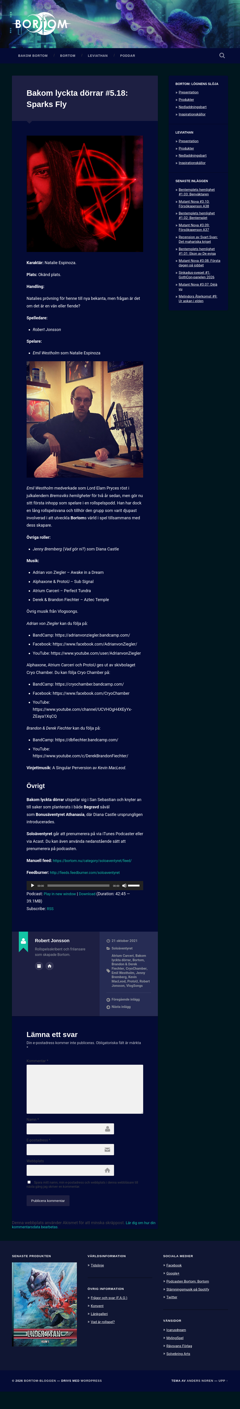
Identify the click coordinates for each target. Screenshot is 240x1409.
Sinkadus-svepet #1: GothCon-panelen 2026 (197, 278)
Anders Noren (200, 1398)
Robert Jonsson (124, 988)
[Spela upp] (32, 888)
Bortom (67, 59)
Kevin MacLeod (125, 982)
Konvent (98, 1324)
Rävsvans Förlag (180, 1363)
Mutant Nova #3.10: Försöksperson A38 (194, 207)
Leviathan (98, 59)
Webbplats (35, 1179)
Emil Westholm (123, 976)
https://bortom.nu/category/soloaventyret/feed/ (97, 864)
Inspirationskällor (192, 118)
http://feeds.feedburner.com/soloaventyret (89, 875)
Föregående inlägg (126, 1007)
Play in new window (62, 897)
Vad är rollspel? (104, 1340)
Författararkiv (39, 969)
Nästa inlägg (121, 1014)
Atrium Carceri (123, 959)
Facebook (174, 1284)
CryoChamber (136, 972)
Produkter (186, 103)
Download (92, 897)
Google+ (173, 1291)
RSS (50, 912)
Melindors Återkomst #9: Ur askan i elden (198, 302)
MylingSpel (175, 1355)
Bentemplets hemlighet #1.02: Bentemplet (197, 219)
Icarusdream (177, 1348)
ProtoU (133, 984)
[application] (85, 888)
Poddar (127, 59)
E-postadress (38, 1157)
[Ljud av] (124, 888)
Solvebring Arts (179, 1371)
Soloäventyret (123, 951)
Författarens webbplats (49, 969)
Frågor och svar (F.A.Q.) (111, 1316)
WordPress (91, 1398)
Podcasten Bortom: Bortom (190, 1299)
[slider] (78, 889)
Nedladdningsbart (193, 110)
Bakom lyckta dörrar (130, 961)
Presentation (188, 96)
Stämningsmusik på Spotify (190, 1307)
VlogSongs (120, 992)
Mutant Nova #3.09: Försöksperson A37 (194, 231)
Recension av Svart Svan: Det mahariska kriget (198, 242)
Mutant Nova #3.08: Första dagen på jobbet (199, 266)
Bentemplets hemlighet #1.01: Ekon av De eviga (197, 254)
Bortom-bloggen (40, 1398)
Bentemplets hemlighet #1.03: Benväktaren (197, 195)
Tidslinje (98, 1284)
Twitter (172, 1315)
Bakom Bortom (33, 59)
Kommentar (37, 1068)
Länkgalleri (100, 1332)
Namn (33, 1135)
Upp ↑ (223, 1398)
